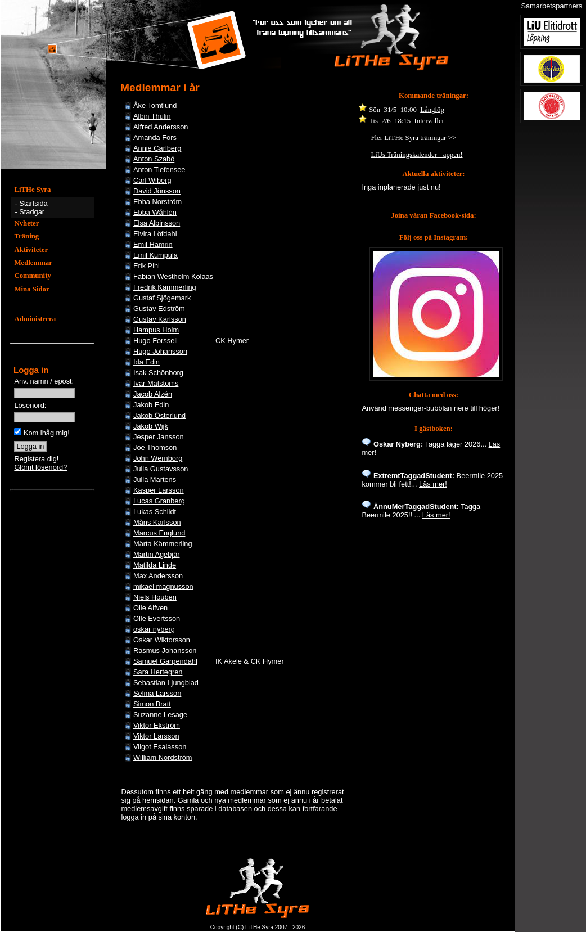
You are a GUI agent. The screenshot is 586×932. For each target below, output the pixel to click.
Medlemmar (33, 263)
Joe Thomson (155, 447)
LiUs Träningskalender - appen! (416, 155)
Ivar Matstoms (155, 383)
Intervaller (429, 121)
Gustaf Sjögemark (162, 298)
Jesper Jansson (158, 437)
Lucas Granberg (159, 501)
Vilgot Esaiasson (159, 746)
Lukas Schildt (154, 511)
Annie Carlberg (157, 148)
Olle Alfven (150, 608)
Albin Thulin (152, 116)
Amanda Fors (155, 137)
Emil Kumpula (155, 255)
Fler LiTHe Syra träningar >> (413, 138)
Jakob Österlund (159, 415)
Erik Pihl (146, 266)
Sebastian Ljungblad (166, 682)
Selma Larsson (157, 693)
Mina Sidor (31, 289)
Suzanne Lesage (160, 714)
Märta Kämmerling (162, 543)
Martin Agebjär (156, 554)
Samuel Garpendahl (165, 661)
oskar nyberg (154, 629)
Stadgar (31, 212)
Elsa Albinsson (156, 223)
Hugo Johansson (160, 351)
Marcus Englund (159, 533)
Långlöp (432, 110)
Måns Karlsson (157, 522)
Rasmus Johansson (164, 650)
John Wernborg (157, 458)
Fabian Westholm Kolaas (173, 276)
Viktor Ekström (156, 725)
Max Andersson (158, 575)
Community (32, 276)
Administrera (35, 319)
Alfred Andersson (160, 127)
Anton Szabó (153, 159)
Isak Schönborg (158, 372)
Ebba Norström (157, 201)
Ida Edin (146, 362)
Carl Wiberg (152, 180)
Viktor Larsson (156, 736)
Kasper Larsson (158, 490)
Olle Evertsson (156, 618)
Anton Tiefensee (159, 169)
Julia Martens (154, 479)
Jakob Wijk (150, 426)
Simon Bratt (152, 704)
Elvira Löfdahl (155, 233)
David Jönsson (157, 191)
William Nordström (162, 757)
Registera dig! (36, 458)
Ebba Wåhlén (155, 212)
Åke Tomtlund (155, 105)
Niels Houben (155, 597)
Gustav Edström (159, 308)
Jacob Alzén (152, 394)
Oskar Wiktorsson (161, 640)
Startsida (33, 203)
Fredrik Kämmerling (164, 287)
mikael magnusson (163, 586)
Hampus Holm (156, 330)
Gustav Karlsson (159, 319)
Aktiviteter (31, 250)
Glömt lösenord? (40, 467)
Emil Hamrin (153, 244)
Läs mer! (433, 484)
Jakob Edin (151, 404)
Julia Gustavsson (160, 469)
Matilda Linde (154, 565)
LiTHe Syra (32, 189)
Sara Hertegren (158, 672)
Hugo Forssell (155, 340)
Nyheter (26, 223)
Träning (26, 236)
